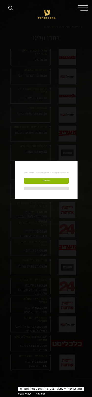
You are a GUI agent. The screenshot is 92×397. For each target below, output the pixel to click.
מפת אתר (40, 394)
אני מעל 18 (46, 180)
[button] (83, 7)
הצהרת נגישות (24, 394)
